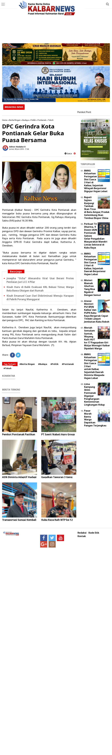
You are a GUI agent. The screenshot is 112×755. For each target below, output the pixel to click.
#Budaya (42, 364)
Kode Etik (94, 532)
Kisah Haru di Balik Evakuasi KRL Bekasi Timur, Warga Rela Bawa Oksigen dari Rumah (40, 288)
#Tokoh (7, 368)
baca (68, 153)
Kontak (82, 536)
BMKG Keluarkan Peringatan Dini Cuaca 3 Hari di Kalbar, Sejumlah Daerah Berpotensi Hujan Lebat (94, 264)
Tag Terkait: (10, 364)
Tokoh (51, 120)
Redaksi (82, 532)
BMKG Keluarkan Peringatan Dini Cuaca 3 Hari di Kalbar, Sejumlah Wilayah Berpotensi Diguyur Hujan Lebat (95, 181)
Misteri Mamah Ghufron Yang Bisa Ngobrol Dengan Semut (92, 288)
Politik (33, 120)
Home (4, 120)
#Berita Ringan (27, 364)
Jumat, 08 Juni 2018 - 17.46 (19, 149)
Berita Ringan (14, 120)
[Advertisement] (56, 22)
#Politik (54, 364)
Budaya (25, 120)
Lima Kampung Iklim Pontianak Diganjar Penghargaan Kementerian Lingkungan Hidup (94, 394)
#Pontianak (68, 364)
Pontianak (42, 120)
